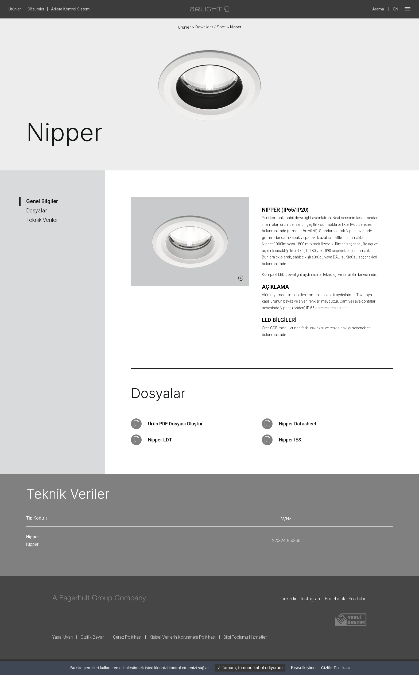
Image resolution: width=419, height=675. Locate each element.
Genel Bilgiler (42, 201)
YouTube (357, 598)
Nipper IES (290, 440)
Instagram (311, 598)
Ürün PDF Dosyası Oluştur (175, 423)
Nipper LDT (160, 440)
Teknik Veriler (42, 220)
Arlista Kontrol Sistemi (70, 9)
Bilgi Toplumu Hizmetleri (245, 637)
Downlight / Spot (210, 27)
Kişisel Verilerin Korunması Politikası (182, 637)
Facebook (335, 598)
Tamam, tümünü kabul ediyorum (250, 667)
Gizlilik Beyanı (92, 637)
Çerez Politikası (127, 637)
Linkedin (288, 598)
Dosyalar (36, 210)
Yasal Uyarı (62, 637)
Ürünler (15, 9)
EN (395, 9)
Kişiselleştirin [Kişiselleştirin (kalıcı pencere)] (303, 667)
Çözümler (36, 9)
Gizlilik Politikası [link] (335, 667)
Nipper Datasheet (298, 423)
